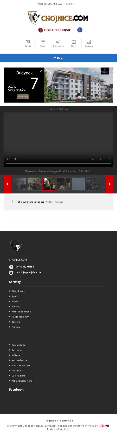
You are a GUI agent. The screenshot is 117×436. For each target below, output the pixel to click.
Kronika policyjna (21, 311)
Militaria (16, 370)
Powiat (15, 301)
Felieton (16, 326)
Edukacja (17, 306)
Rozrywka (17, 350)
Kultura (16, 355)
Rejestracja (66, 420)
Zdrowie (16, 321)
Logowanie (52, 420)
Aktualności (18, 291)
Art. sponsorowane (22, 380)
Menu (58, 58)
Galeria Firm (18, 375)
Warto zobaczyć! (21, 365)
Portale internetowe (58, 429)
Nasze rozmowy (20, 316)
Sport (15, 296)
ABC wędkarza (19, 360)
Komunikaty (18, 344)
